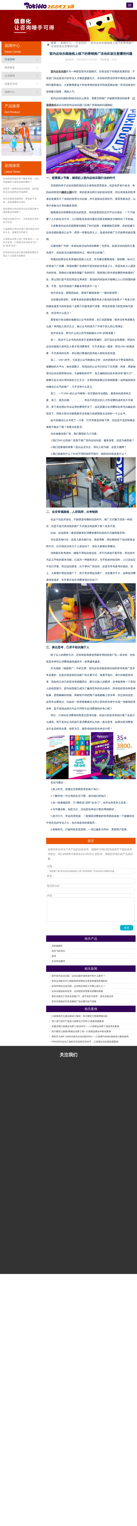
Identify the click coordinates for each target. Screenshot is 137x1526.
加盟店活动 (11, 83)
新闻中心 (66, 43)
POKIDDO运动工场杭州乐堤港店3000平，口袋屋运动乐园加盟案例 (85, 1041)
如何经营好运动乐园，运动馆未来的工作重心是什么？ (78, 986)
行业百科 (10, 59)
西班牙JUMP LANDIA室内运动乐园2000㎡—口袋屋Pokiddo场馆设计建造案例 (90, 1036)
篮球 (54, 956)
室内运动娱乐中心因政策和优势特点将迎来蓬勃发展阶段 (79, 981)
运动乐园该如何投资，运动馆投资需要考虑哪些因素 (77, 991)
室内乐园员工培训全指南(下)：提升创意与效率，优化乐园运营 (82, 996)
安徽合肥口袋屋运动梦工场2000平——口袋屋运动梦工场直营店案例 (85, 1026)
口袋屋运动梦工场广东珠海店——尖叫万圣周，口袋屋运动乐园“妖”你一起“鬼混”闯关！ (21, 242)
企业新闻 (10, 75)
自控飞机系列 (58, 951)
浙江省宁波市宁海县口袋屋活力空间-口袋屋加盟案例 (78, 1021)
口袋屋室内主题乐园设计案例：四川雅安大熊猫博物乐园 (79, 1016)
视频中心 (10, 92)
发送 (126, 927)
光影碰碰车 (57, 946)
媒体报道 (10, 67)
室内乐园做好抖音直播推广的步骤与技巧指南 (74, 1001)
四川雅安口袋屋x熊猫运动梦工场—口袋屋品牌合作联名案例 (81, 1031)
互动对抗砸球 (58, 961)
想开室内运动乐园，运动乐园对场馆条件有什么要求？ (78, 976)
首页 (53, 43)
